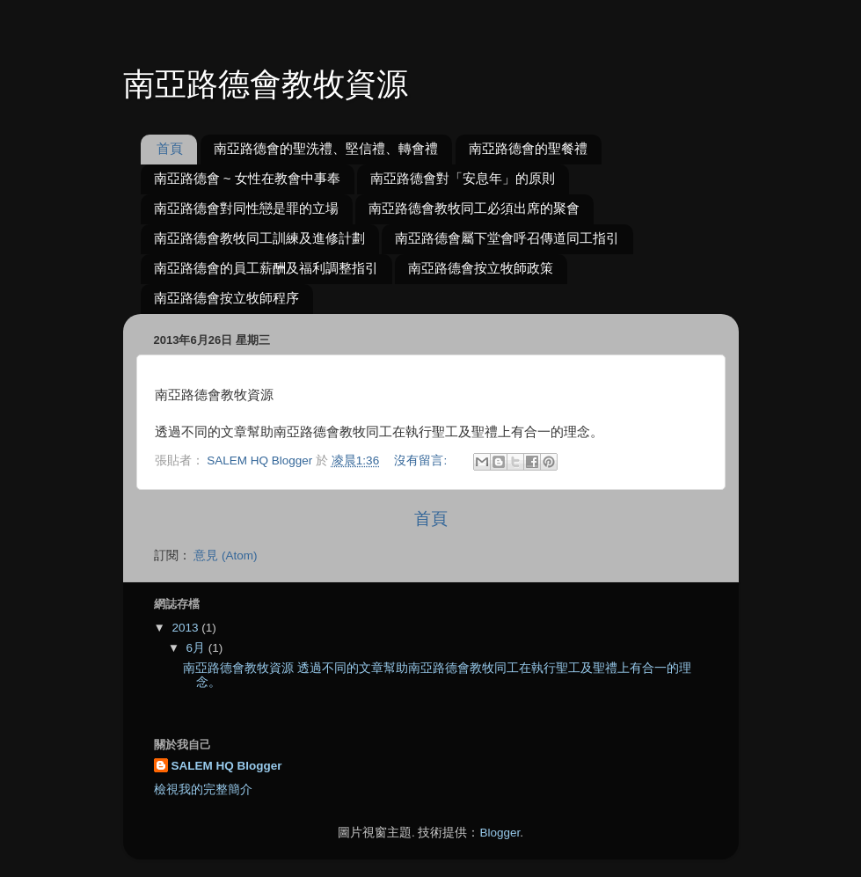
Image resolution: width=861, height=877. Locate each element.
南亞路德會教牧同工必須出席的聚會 (474, 208)
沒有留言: (422, 460)
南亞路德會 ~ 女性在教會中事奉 (247, 178)
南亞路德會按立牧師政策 (480, 267)
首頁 (170, 148)
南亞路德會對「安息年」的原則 (462, 178)
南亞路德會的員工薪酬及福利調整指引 (266, 267)
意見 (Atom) (225, 555)
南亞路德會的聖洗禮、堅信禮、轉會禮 (326, 148)
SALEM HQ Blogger (226, 765)
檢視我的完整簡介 (203, 789)
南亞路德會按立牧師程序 (226, 297)
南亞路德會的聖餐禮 (528, 148)
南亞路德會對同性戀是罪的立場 (246, 208)
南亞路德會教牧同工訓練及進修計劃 (259, 237)
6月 (197, 647)
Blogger (499, 832)
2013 (186, 627)
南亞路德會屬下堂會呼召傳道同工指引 (507, 237)
